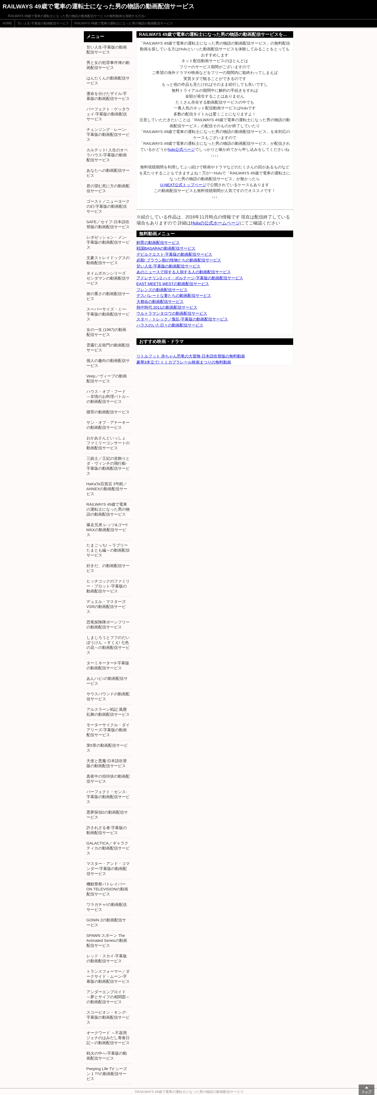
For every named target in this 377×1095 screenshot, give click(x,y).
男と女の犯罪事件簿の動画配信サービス (108, 65)
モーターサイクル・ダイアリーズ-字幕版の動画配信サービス (108, 730)
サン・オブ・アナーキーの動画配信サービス (108, 425)
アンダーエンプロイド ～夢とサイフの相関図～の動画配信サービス (108, 997)
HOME (7, 23)
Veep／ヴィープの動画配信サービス (106, 378)
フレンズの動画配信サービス (162, 289)
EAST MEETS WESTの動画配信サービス (172, 283)
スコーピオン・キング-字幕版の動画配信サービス (108, 1017)
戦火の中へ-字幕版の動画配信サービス (106, 1055)
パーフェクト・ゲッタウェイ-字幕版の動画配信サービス (108, 114)
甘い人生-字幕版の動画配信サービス (43, 23)
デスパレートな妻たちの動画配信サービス (173, 295)
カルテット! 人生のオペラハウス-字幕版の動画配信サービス (107, 155)
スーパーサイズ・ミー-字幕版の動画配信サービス (108, 314)
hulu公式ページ (181, 149)
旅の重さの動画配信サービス (108, 296)
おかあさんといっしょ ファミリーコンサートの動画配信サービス (108, 443)
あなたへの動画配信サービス (108, 173)
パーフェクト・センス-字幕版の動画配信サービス (108, 796)
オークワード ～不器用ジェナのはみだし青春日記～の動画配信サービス (108, 1037)
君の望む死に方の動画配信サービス (108, 188)
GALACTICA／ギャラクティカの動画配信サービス (108, 848)
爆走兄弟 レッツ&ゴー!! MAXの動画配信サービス (107, 529)
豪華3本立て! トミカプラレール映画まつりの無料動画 (183, 362)
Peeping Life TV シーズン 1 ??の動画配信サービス (106, 1073)
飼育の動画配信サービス (158, 242)
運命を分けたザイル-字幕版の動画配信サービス (108, 96)
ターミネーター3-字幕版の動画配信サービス (107, 665)
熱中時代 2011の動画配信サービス (167, 307)
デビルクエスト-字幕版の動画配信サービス (174, 254)
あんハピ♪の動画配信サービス (107, 681)
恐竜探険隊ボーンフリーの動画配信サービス (108, 624)
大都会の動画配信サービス (160, 301)
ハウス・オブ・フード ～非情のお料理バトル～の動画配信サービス (108, 396)
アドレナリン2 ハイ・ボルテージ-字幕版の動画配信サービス (189, 278)
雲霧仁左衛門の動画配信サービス (108, 347)
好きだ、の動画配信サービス (108, 568)
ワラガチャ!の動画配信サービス (106, 907)
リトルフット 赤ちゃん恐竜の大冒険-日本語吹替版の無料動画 (190, 356)
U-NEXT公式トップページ (183, 185)
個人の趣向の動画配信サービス (108, 363)
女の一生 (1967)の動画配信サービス (106, 332)
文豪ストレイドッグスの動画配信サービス (108, 260)
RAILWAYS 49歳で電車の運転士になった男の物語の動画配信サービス (123, 23)
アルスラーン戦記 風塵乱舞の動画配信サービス (108, 712)
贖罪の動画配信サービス (108, 412)
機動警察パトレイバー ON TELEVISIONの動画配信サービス (107, 889)
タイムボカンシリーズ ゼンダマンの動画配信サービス (108, 278)
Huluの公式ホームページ (215, 223)
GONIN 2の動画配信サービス (106, 922)
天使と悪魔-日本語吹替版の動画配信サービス (106, 763)
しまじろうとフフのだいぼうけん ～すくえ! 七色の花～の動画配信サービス (108, 645)
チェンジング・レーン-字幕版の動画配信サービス (108, 134)
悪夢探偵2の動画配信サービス (107, 814)
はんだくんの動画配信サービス (108, 80)
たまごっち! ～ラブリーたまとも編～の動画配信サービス (108, 550)
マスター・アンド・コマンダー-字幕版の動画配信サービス (108, 868)
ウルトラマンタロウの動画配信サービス (171, 313)
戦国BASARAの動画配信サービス (166, 248)
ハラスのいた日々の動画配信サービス (169, 325)
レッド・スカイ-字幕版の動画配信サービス (106, 958)
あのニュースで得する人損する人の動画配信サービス (183, 272)
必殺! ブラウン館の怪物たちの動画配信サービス (178, 260)
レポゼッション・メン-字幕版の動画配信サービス (108, 242)
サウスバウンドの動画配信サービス (108, 696)
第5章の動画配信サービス (107, 747)
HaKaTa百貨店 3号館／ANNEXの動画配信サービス (107, 489)
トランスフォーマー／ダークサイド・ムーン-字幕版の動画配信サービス (108, 976)
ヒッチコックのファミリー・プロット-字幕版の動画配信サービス (108, 586)
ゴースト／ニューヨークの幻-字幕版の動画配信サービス (108, 206)
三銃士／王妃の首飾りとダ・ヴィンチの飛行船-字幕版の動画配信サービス (108, 466)
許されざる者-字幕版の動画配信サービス (106, 830)
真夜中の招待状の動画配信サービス (108, 778)
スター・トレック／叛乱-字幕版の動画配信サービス (182, 319)
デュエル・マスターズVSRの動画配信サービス (106, 606)
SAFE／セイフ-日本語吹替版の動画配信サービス (108, 224)
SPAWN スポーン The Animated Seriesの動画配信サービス (106, 940)
